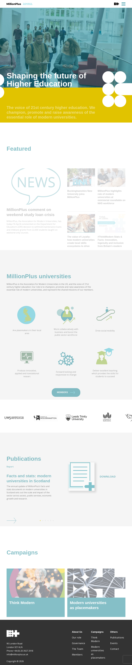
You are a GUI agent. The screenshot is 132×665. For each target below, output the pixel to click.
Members (66, 401)
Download (108, 485)
